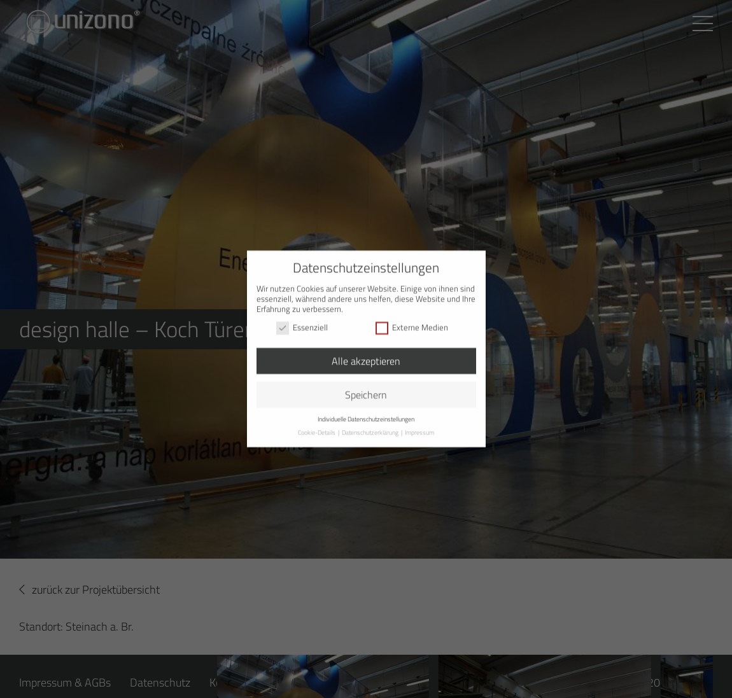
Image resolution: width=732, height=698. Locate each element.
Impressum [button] (419, 426)
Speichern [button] (366, 388)
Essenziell (302, 322)
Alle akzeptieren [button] (366, 355)
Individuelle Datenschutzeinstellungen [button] (366, 413)
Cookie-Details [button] (317, 426)
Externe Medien (412, 322)
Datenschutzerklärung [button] (371, 426)
